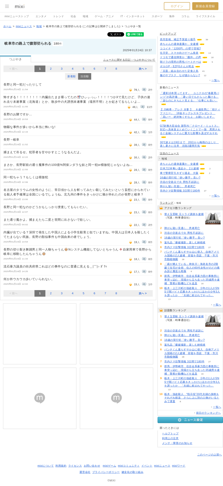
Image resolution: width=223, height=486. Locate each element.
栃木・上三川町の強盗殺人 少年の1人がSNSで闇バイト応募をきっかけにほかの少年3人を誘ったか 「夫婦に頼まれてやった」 (192, 292)
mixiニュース (24, 26)
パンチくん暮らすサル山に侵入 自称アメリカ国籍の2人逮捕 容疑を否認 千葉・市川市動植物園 (191, 255)
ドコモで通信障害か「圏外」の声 (180, 57)
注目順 (85, 76)
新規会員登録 (205, 6)
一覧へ (215, 80)
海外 (172, 16)
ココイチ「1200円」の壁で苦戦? (180, 48)
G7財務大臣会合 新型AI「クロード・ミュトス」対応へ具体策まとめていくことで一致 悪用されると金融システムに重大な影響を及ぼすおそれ (190, 129)
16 (202, 283)
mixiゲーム (109, 465)
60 (210, 242)
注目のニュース (169, 153)
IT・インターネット (132, 16)
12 (205, 75)
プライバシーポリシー (106, 472)
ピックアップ (168, 33)
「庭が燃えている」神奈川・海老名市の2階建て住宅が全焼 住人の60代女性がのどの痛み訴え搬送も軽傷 (192, 267)
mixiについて (46, 465)
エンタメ (41, 16)
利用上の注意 (170, 438)
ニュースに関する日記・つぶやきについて (129, 59)
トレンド (58, 16)
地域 (85, 16)
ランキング (166, 202)
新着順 (71, 76)
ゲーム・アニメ (104, 16)
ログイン (177, 6)
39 (207, 39)
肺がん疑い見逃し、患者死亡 (178, 186)
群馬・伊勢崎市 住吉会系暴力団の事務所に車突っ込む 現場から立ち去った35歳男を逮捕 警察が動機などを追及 (192, 279)
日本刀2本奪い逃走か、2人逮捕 (179, 168)
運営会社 (84, 472)
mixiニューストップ (17, 16)
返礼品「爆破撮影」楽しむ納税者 (185, 242)
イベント (146, 465)
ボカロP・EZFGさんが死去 (177, 66)
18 (212, 57)
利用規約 (60, 465)
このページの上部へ (209, 454)
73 (200, 186)
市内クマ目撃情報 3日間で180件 (180, 190)
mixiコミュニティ (129, 465)
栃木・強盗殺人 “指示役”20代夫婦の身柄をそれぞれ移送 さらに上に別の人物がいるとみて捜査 (191, 398)
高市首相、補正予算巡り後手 (178, 39)
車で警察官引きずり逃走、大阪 (179, 173)
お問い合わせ (92, 465)
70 (205, 178)
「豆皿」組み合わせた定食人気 (179, 70)
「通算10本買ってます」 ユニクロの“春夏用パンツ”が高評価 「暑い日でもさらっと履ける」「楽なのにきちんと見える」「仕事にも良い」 (189, 97)
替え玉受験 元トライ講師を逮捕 (184, 214)
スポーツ (157, 16)
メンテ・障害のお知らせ (177, 443)
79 (204, 182)
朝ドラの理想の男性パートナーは (180, 61)
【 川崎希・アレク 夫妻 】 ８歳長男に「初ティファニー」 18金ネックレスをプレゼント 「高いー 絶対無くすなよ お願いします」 (190, 113)
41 (203, 71)
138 (197, 218)
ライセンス (75, 465)
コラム (185, 16)
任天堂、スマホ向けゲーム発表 (179, 52)
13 (209, 53)
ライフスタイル (205, 16)
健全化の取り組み (133, 472)
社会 (73, 16)
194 (206, 48)
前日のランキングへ (208, 412)
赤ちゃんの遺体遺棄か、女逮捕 (179, 43)
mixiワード (178, 465)
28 (183, 259)
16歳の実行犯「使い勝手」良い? (180, 177)
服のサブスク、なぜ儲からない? (180, 75)
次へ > (143, 68)
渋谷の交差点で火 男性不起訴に (179, 181)
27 (205, 191)
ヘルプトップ (170, 433)
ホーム (7, 26)
